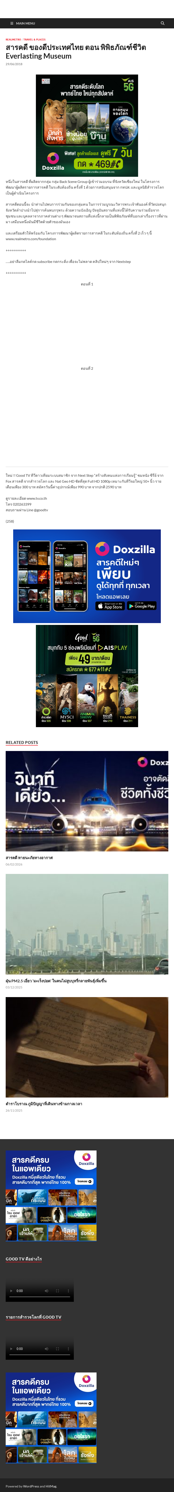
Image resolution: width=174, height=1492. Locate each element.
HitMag (51, 1486)
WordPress (31, 1486)
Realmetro (13, 39)
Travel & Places (34, 39)
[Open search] (162, 23)
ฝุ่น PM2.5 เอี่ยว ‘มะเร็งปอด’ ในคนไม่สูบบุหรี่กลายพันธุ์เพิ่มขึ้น (56, 980)
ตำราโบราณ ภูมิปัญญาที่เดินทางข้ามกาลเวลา (44, 1103)
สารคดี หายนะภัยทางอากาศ (29, 857)
